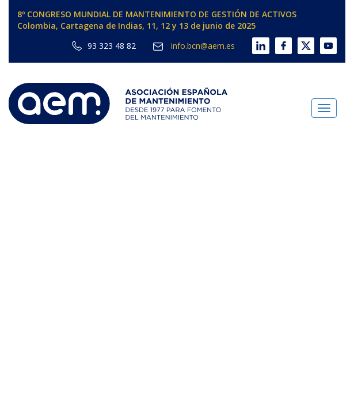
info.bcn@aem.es (194, 45)
